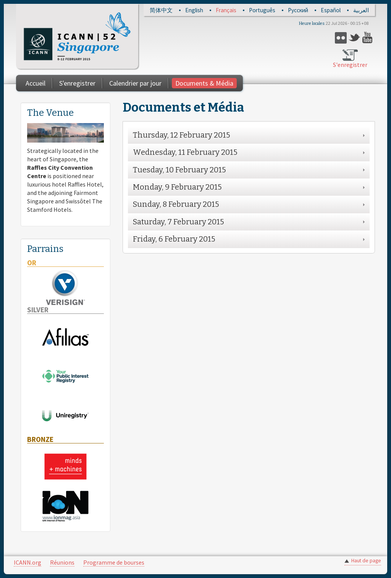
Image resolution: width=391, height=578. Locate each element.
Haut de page (366, 560)
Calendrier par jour (135, 83)
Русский (298, 10)
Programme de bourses (113, 562)
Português (262, 10)
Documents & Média (204, 83)
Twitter (354, 38)
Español (331, 10)
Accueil (35, 83)
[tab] (249, 135)
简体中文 (161, 10)
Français (226, 10)
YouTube (368, 38)
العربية (361, 10)
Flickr (341, 38)
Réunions (62, 562)
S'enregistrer (350, 64)
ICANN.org (27, 562)
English (194, 10)
